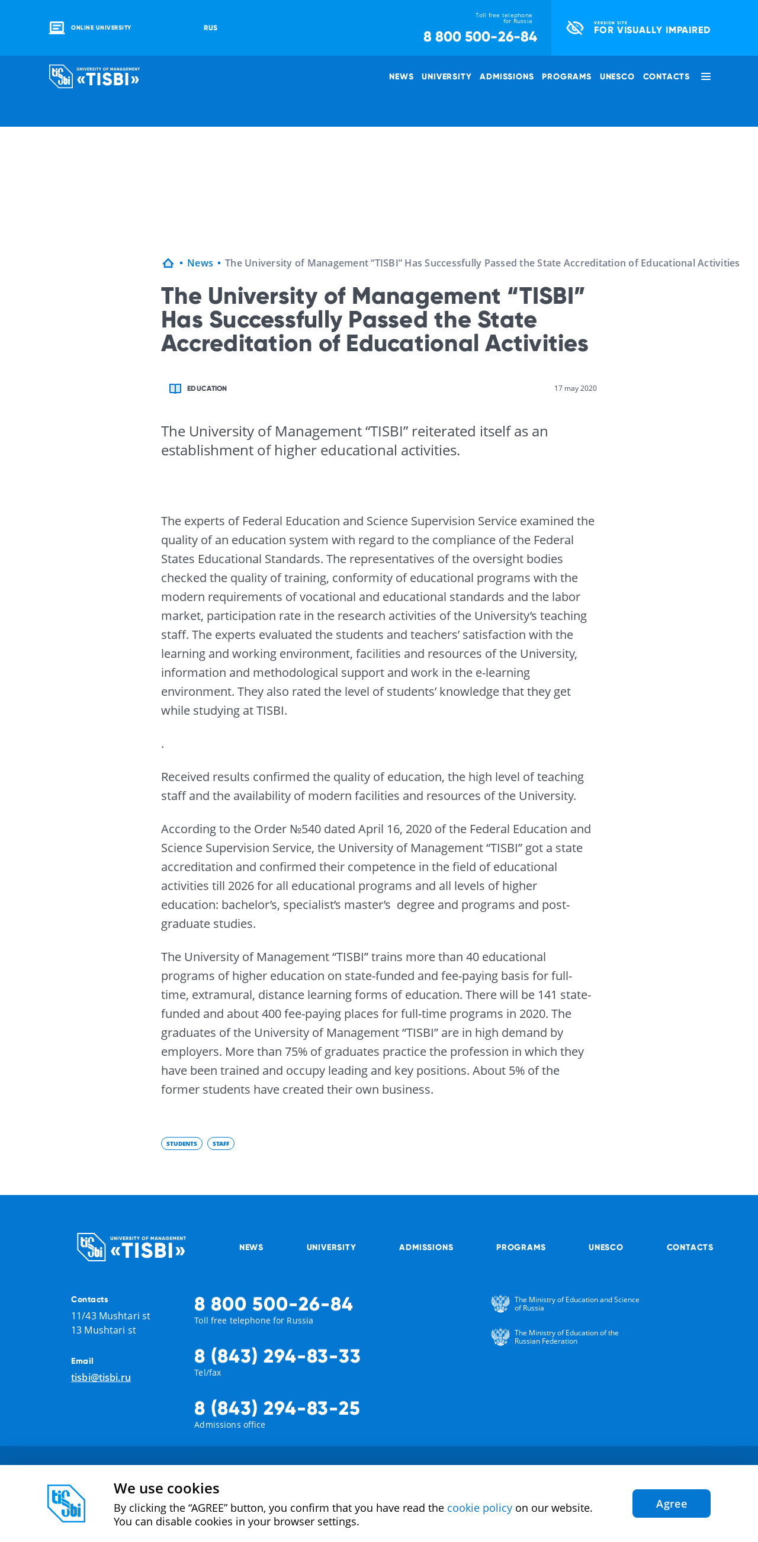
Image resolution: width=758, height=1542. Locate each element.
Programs (566, 76)
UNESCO (617, 76)
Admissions (507, 76)
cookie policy (479, 1508)
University (446, 76)
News (401, 76)
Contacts (666, 76)
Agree (671, 1503)
